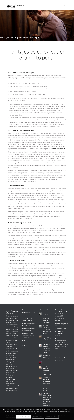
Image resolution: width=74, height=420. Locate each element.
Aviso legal (58, 355)
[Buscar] (63, 6)
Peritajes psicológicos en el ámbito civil (28, 314)
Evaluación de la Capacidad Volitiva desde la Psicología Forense (47, 348)
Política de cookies (60, 361)
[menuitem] (63, 6)
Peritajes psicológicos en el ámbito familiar (28, 329)
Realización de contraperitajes (26, 342)
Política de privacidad (60, 358)
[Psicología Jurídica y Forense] (16, 6)
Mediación (25, 346)
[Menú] (67, 6)
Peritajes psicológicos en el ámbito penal (28, 319)
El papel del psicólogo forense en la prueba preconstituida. (47, 370)
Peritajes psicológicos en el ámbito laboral (28, 324)
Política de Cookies (38, 416)
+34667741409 (66, 328)
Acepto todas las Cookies (23, 416)
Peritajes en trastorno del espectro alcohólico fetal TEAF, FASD (28, 336)
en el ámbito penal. (59, 149)
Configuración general (51, 416)
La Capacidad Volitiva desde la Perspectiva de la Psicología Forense (47, 329)
